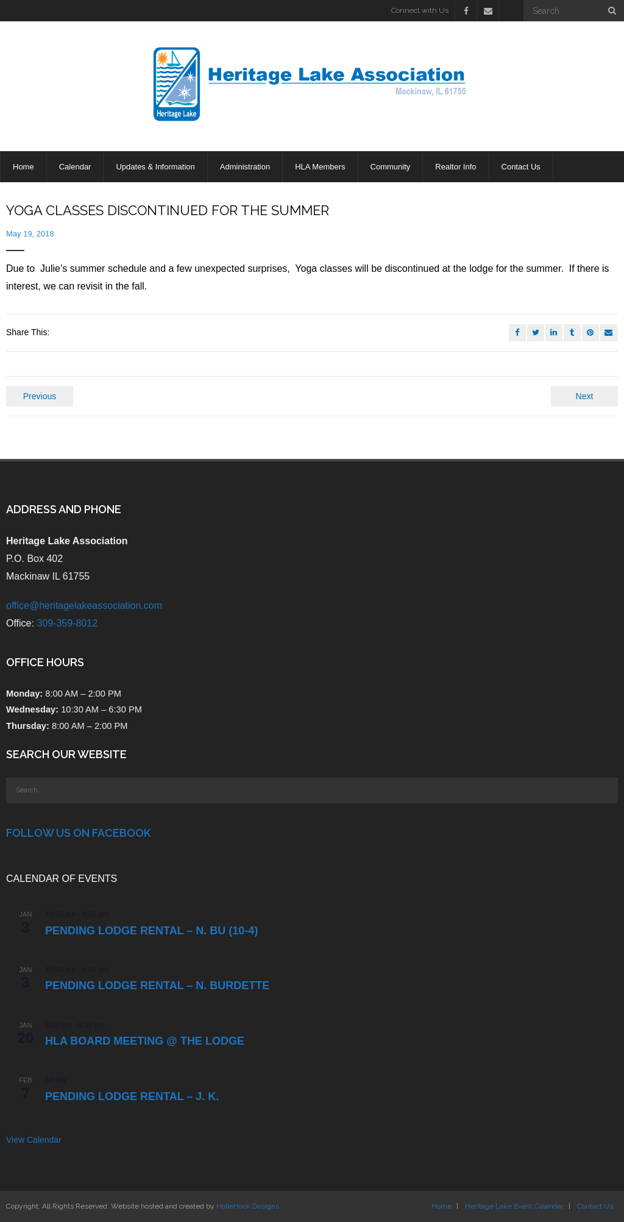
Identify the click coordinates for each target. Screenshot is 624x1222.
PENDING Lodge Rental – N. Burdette (157, 985)
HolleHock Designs (247, 1206)
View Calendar (34, 1140)
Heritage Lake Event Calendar (514, 1206)
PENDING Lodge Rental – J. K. (132, 1096)
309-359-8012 (67, 623)
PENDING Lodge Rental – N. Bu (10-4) (151, 931)
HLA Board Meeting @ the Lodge (144, 1041)
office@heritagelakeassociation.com (84, 605)
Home (441, 1206)
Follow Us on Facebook (78, 832)
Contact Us (595, 1206)
